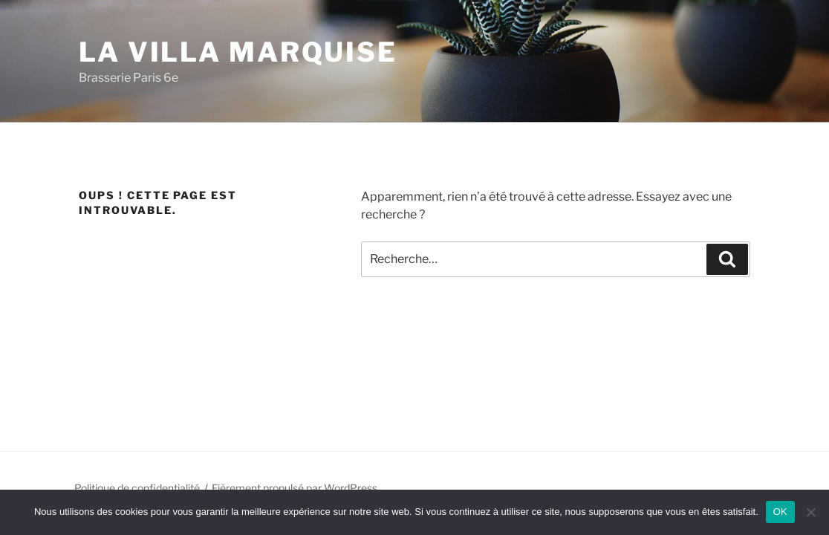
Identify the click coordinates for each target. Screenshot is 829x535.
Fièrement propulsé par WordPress (294, 488)
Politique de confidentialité (137, 488)
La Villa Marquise (238, 52)
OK (780, 511)
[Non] (810, 512)
